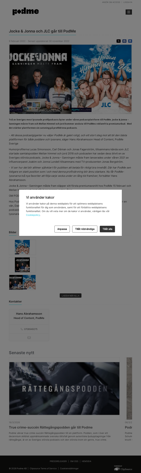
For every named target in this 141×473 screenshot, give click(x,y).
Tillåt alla (107, 228)
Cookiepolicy (33, 215)
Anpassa (62, 228)
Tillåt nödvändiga (84, 228)
